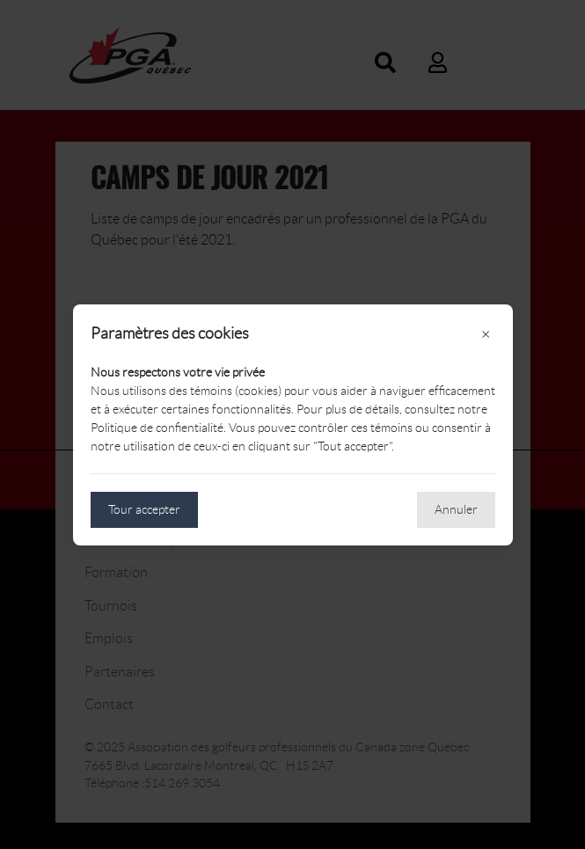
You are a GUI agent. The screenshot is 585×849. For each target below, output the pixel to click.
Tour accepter (144, 509)
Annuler (456, 509)
